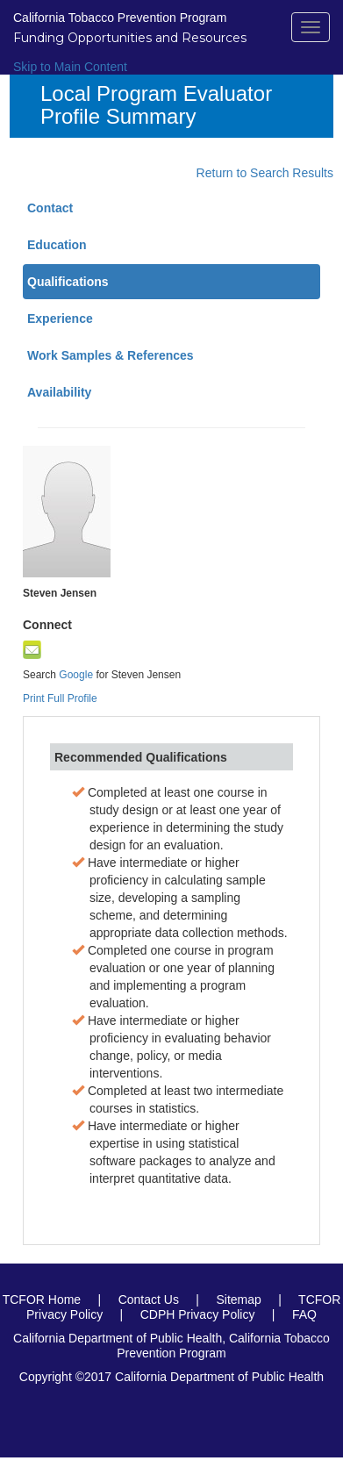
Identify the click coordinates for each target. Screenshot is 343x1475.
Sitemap (238, 1299)
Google (77, 675)
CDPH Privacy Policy (197, 1314)
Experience (60, 318)
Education (57, 245)
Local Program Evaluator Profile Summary (156, 105)
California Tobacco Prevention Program (119, 18)
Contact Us (148, 1299)
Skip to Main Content (70, 67)
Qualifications (68, 282)
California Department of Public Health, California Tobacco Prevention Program (171, 1345)
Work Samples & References (110, 355)
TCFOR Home (42, 1299)
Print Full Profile (60, 698)
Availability (59, 392)
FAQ (304, 1314)
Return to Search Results (265, 173)
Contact (50, 208)
